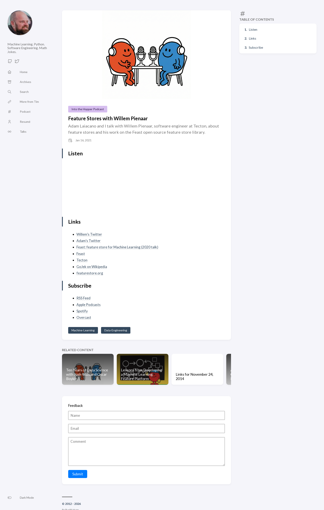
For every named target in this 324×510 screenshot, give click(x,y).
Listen (253, 29)
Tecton (81, 260)
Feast (80, 253)
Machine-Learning (83, 330)
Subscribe (256, 47)
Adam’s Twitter (88, 240)
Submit (77, 474)
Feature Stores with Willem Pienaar (108, 118)
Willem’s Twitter (89, 234)
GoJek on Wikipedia (91, 266)
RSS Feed (83, 298)
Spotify (82, 311)
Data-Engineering (115, 330)
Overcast (83, 317)
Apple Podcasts (88, 304)
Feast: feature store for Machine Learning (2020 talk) (117, 247)
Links (252, 38)
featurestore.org (89, 273)
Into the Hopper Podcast (87, 109)
